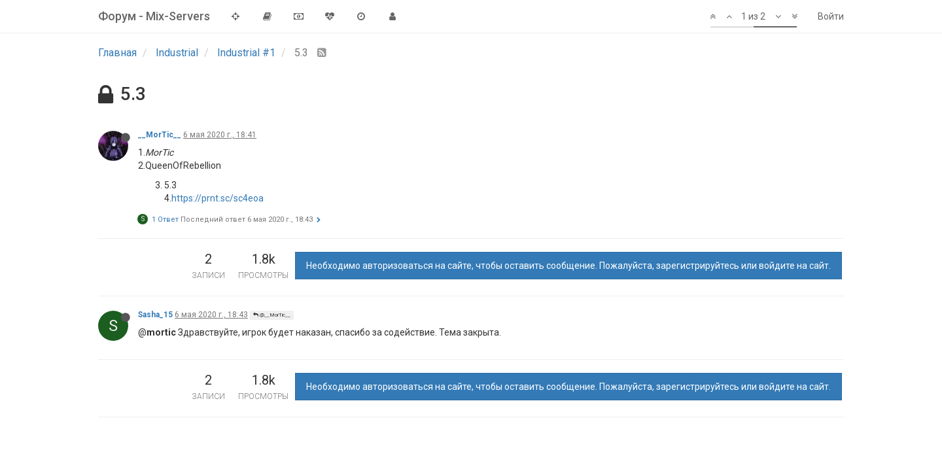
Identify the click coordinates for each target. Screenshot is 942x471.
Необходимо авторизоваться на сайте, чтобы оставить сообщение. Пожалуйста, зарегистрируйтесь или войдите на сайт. (568, 265)
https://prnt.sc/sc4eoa (217, 198)
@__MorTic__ (271, 315)
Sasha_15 (155, 314)
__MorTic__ (159, 134)
